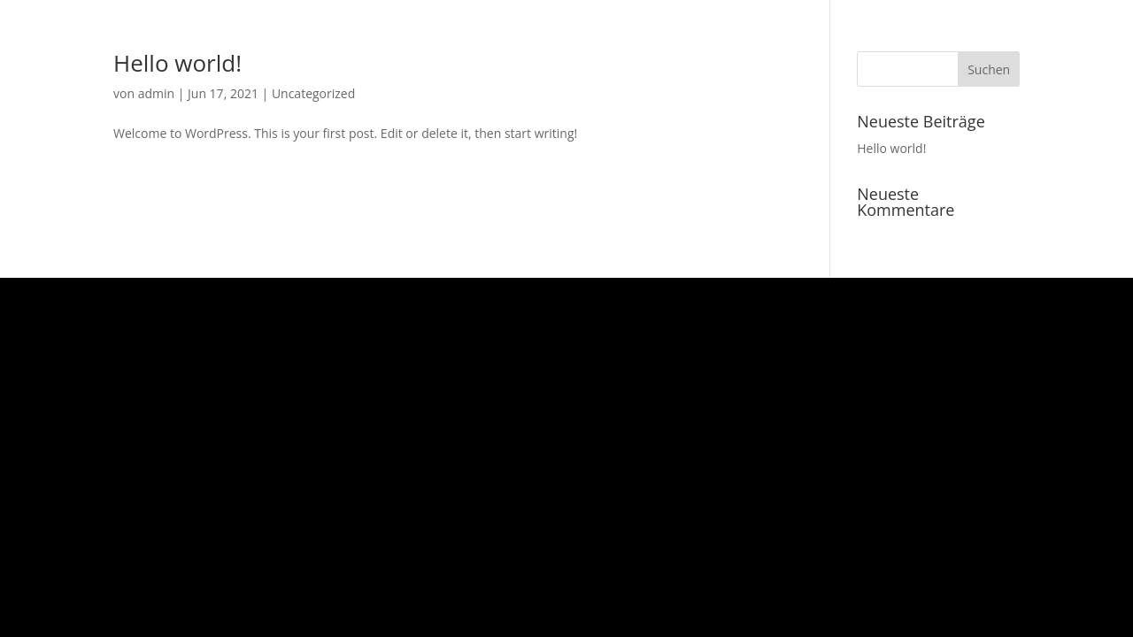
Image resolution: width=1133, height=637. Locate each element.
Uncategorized (313, 93)
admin (156, 93)
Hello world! (177, 63)
